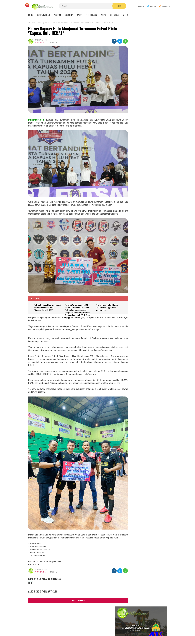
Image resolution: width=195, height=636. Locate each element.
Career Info (141, 625)
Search (113, 6)
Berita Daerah (43, 14)
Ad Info (77, 625)
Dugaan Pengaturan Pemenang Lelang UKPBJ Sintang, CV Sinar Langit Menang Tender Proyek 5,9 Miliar (146, 201)
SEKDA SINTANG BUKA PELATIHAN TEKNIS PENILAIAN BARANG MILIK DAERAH (146, 119)
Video (125, 14)
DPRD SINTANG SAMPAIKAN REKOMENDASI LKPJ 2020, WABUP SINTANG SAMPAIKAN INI (147, 134)
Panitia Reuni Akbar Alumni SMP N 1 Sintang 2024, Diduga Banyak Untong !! (150, 173)
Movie (103, 14)
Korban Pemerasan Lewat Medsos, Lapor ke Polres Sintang (143, 244)
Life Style (114, 14)
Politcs (57, 14)
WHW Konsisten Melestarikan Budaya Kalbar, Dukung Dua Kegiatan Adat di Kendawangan (142, 256)
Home (30, 14)
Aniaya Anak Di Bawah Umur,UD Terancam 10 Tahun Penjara (142, 268)
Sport (79, 14)
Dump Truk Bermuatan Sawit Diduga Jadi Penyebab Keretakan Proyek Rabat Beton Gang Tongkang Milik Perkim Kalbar (146, 281)
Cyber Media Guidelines (94, 625)
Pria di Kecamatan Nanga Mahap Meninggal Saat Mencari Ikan (104, 297)
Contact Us (66, 625)
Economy (69, 14)
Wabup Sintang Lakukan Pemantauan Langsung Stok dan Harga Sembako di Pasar (147, 112)
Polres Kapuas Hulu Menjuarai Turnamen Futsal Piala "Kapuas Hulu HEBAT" (72, 30)
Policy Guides (114, 625)
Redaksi (152, 625)
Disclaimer (128, 625)
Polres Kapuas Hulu (41, 42)
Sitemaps (43, 625)
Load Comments (75, 583)
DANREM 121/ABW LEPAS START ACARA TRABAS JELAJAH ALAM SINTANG (146, 105)
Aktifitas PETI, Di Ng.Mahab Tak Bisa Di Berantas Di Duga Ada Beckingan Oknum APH (144, 296)
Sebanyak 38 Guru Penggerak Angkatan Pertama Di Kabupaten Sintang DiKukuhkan (143, 215)
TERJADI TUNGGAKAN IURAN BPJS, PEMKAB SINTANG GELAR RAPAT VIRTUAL (147, 127)
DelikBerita (97, 629)
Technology (91, 14)
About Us (54, 625)
